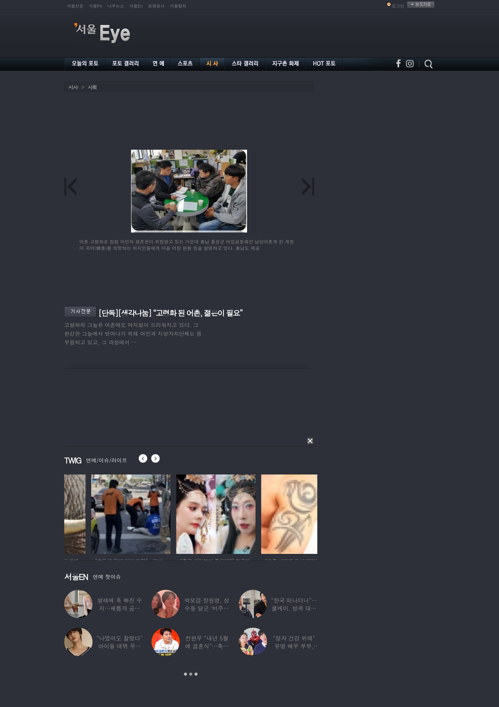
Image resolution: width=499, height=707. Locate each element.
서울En (135, 6)
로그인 (398, 6)
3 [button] (196, 674)
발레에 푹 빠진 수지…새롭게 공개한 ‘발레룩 (119, 608)
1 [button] (185, 674)
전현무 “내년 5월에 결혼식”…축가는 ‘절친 (207, 646)
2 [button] (190, 674)
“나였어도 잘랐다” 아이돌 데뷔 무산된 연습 (120, 646)
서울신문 (75, 6)
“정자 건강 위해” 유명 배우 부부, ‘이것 (294, 646)
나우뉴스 (115, 6)
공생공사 (156, 6)
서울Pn (95, 6)
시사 (72, 87)
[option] (99, 513)
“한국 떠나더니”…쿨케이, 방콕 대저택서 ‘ (294, 608)
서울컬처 (178, 6)
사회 (92, 87)
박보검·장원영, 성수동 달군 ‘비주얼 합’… (206, 608)
